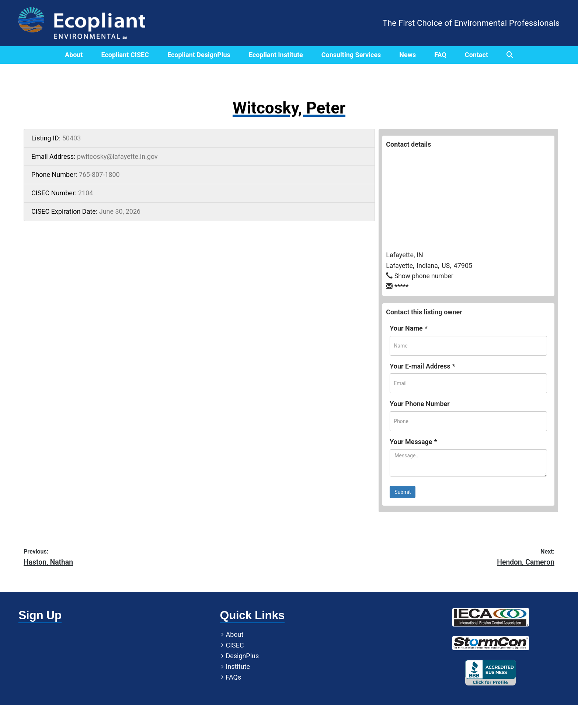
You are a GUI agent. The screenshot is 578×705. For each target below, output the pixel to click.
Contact (476, 55)
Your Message (413, 442)
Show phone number (424, 276)
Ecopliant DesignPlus (198, 55)
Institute (176, 667)
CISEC (173, 646)
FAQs (172, 678)
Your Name (408, 328)
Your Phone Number (419, 404)
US (447, 265)
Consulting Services (351, 55)
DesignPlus (180, 656)
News (407, 55)
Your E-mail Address (422, 366)
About (74, 55)
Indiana (428, 265)
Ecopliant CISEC (125, 55)
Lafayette (400, 265)
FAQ (440, 55)
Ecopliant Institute (276, 55)
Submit (402, 492)
